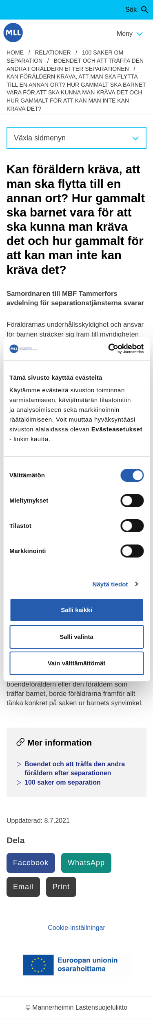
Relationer (53, 52)
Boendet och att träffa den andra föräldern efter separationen (74, 768)
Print (61, 887)
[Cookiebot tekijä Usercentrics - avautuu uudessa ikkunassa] (109, 348)
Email (23, 887)
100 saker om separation (62, 782)
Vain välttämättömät (77, 663)
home (15, 52)
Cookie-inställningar (76, 927)
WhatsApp (86, 863)
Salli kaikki (76, 609)
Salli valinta (76, 636)
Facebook (31, 863)
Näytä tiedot (110, 584)
